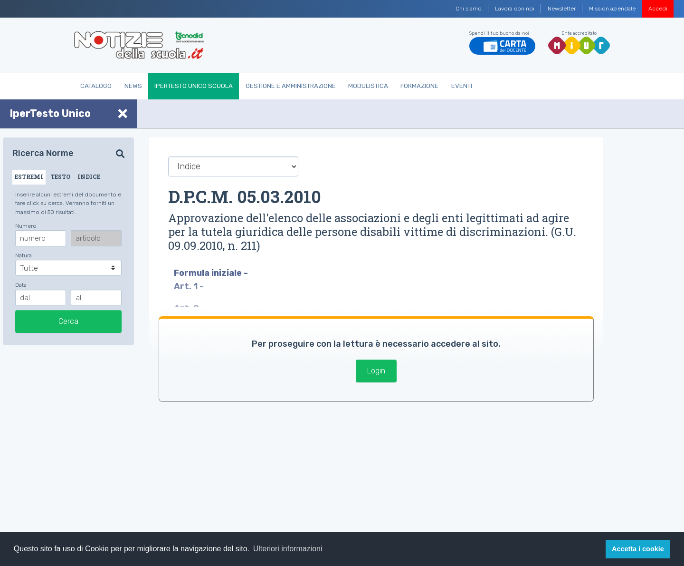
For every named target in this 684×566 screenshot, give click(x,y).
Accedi (657, 8)
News (133, 85)
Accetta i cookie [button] (638, 549)
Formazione (419, 85)
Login (376, 370)
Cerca (68, 321)
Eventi (461, 85)
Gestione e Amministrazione (291, 85)
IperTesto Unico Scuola (193, 85)
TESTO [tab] (60, 176)
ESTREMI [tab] (29, 176)
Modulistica (368, 85)
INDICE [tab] (88, 176)
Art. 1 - (190, 286)
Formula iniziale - (212, 273)
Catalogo (96, 85)
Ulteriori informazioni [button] (288, 549)
